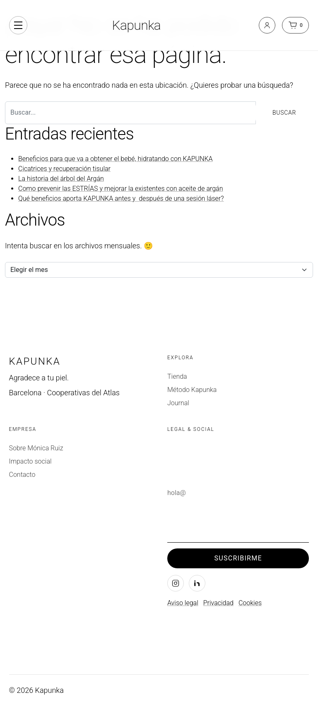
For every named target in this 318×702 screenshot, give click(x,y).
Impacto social (30, 461)
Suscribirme (238, 558)
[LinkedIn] (197, 583)
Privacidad (218, 603)
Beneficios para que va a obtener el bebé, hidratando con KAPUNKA (115, 159)
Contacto (22, 474)
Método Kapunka (192, 390)
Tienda (177, 376)
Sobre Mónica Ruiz (36, 448)
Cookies (250, 603)
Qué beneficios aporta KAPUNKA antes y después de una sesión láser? (121, 198)
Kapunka (136, 25)
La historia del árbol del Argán (61, 179)
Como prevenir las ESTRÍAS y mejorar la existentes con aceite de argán (120, 188)
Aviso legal (182, 603)
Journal (178, 403)
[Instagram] (175, 583)
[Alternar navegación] (18, 25)
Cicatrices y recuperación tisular (64, 169)
